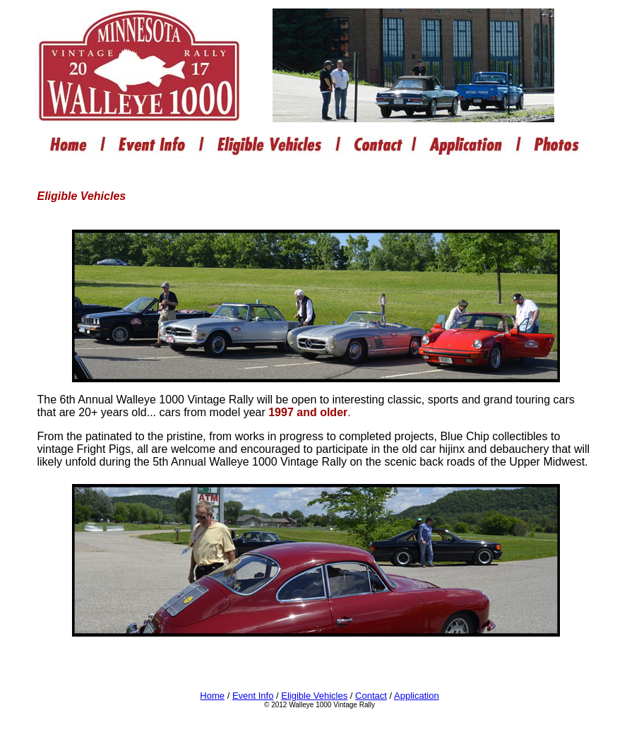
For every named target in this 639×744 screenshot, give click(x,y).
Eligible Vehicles (314, 695)
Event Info (253, 695)
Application (416, 695)
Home (212, 695)
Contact (371, 695)
